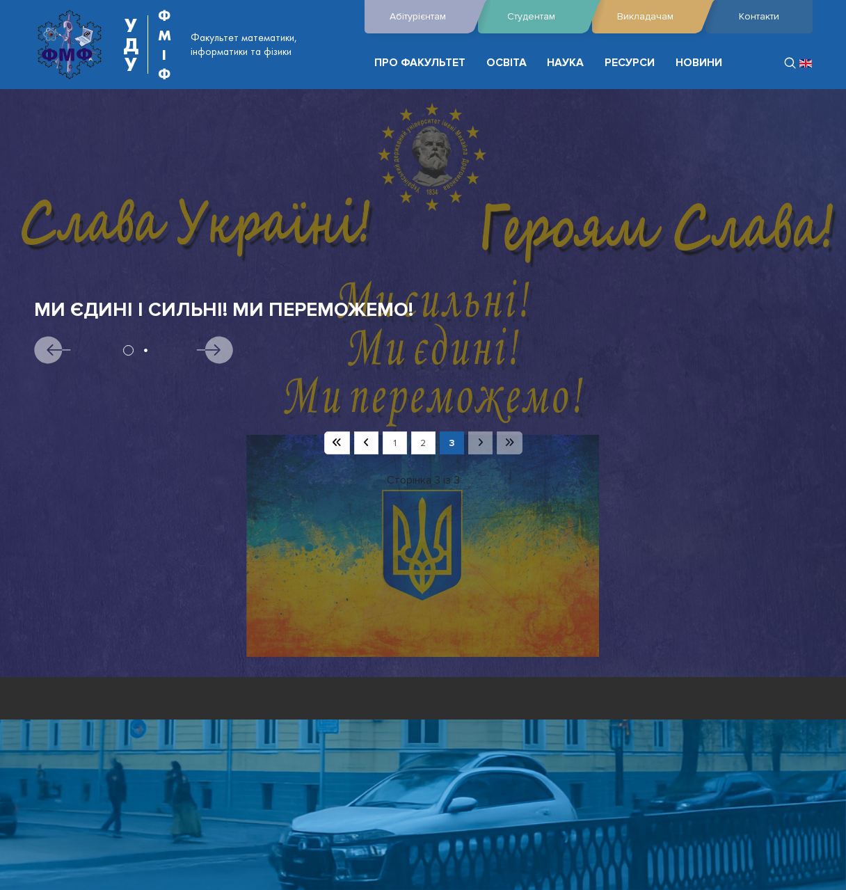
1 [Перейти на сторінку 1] (395, 443)
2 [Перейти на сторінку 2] (423, 443)
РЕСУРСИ (630, 63)
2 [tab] (145, 350)
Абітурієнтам (430, 16)
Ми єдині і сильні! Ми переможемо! (223, 310)
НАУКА (565, 63)
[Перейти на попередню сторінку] (366, 443)
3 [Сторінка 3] (452, 443)
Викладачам (658, 16)
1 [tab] (128, 350)
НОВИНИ (699, 63)
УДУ (130, 45)
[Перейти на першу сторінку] (337, 443)
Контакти (759, 16)
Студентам (545, 16)
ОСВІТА (506, 63)
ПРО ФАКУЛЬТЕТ (419, 63)
